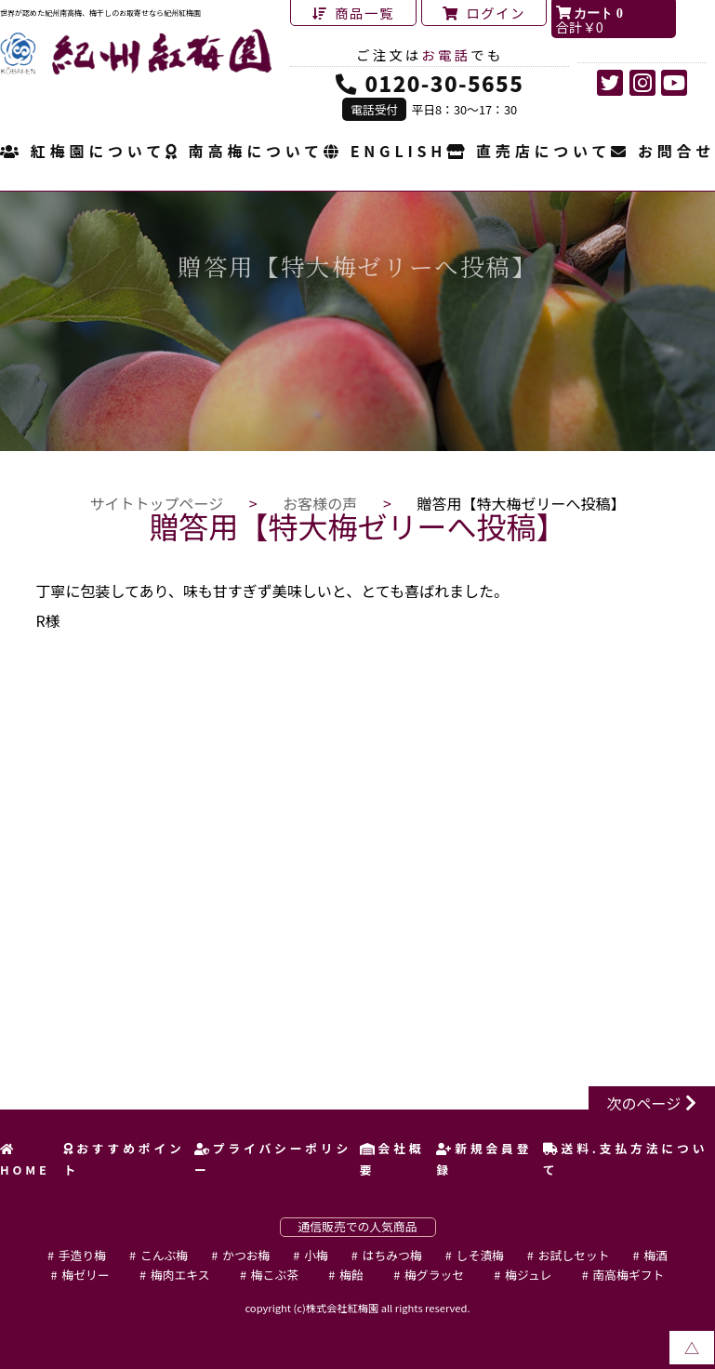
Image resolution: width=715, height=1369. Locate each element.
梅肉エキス (180, 1274)
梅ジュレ (528, 1274)
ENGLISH (385, 152)
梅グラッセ (434, 1274)
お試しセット (574, 1255)
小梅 (316, 1255)
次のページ (644, 1103)
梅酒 (655, 1255)
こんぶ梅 (164, 1255)
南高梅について (245, 152)
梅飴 (351, 1274)
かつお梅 (246, 1255)
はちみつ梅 (392, 1255)
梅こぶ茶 (274, 1274)
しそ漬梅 (480, 1255)
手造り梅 (82, 1255)
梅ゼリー (86, 1274)
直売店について (528, 152)
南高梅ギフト (629, 1274)
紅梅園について (83, 152)
